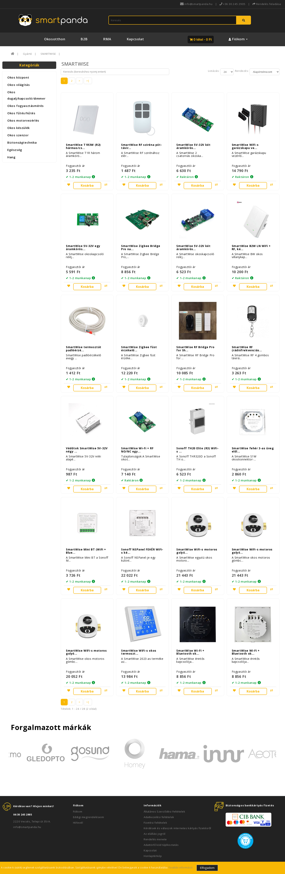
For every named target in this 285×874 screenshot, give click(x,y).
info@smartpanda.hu (27, 811)
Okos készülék (18, 128)
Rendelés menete (155, 824)
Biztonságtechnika (22, 142)
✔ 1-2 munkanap (78, 174)
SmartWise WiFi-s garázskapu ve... (245, 143)
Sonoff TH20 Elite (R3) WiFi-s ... (197, 439)
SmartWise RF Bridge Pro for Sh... (195, 340)
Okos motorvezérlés (23, 120)
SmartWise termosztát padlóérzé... (83, 340)
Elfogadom (207, 868)
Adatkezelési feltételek (159, 801)
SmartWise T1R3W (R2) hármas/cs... (83, 143)
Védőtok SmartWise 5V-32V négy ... (86, 439)
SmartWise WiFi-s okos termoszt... (138, 636)
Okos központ (18, 77)
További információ (180, 867)
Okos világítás (18, 85)
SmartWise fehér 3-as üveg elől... (253, 439)
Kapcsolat (135, 39)
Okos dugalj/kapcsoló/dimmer (26, 95)
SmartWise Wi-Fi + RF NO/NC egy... (137, 439)
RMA (107, 39)
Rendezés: (242, 71)
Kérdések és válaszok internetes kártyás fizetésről (177, 812)
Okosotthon (54, 39)
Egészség (14, 150)
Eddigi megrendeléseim (88, 801)
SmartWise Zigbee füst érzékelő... (139, 340)
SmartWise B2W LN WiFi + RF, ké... (251, 242)
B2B (84, 39)
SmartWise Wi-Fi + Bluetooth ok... (190, 636)
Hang (11, 157)
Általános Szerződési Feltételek (164, 796)
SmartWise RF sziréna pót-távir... (141, 143)
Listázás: (214, 71)
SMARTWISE (48, 54)
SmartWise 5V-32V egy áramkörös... (83, 242)
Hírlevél (78, 807)
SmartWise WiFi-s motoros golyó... (196, 538)
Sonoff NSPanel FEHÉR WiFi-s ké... (142, 538)
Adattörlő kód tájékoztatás (161, 829)
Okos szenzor (17, 135)
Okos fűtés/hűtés (21, 113)
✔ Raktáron (185, 174)
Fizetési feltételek (155, 807)
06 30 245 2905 (22, 799)
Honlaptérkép (153, 840)
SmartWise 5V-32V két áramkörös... (193, 143)
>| (87, 81)
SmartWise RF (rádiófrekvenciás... (247, 340)
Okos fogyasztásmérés (25, 106)
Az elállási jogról (154, 818)
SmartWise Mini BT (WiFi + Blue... (86, 538)
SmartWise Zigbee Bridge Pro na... (140, 242)
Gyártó (27, 54)
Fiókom (77, 796)
